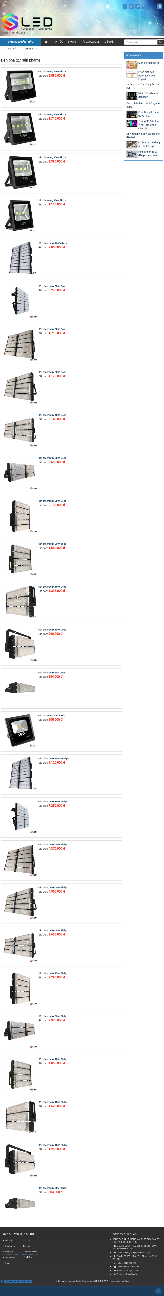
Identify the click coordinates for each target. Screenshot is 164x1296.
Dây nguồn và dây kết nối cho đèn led (143, 135)
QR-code (7, 1281)
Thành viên (10, 1246)
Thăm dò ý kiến (30, 1252)
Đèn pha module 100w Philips (52, 1145)
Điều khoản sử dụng (120, 1281)
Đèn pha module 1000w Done (52, 243)
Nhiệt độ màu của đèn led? (148, 95)
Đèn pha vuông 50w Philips (51, 715)
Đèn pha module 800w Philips (52, 801)
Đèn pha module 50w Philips (52, 1188)
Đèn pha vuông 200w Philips (52, 114)
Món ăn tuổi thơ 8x (149, 62)
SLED (78, 1281)
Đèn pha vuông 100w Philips (52, 200)
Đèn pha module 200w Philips (52, 1059)
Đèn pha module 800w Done (52, 286)
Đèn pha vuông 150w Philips (52, 157)
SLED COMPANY (100, 1281)
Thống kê (9, 1252)
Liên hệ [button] (108, 41)
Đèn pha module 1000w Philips (53, 758)
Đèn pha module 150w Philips (52, 1102)
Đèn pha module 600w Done (52, 329)
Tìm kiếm (27, 1257)
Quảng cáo (10, 1257)
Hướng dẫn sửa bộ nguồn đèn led (143, 86)
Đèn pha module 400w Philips (52, 930)
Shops (8, 1263)
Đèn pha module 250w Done (52, 501)
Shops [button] (72, 41)
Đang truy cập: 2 (22, 1281)
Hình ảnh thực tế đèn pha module (147, 153)
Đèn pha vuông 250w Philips (52, 71)
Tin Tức (26, 1240)
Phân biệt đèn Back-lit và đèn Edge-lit (146, 75)
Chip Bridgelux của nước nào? (148, 114)
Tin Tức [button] (58, 41)
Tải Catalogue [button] (90, 41)
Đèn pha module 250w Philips (52, 973)
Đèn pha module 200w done (52, 544)
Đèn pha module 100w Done (52, 629)
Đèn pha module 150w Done (52, 587)
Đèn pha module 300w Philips (52, 1016)
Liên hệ (26, 1246)
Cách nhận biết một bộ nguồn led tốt (143, 105)
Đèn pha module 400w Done (52, 415)
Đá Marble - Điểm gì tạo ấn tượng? (149, 144)
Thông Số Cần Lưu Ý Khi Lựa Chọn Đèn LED (149, 125)
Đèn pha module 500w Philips (52, 887)
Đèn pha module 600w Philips (52, 844)
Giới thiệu (9, 1240)
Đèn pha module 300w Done (52, 458)
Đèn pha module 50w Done (51, 672)
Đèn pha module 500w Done (52, 372)
